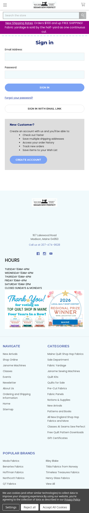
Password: (11, 67)
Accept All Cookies (55, 507)
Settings (11, 507)
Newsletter (9, 382)
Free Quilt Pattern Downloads (65, 432)
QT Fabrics (9, 484)
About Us (8, 388)
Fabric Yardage (56, 365)
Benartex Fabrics (13, 466)
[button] (44, 309)
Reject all (30, 507)
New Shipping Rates (19, 23)
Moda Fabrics (11, 461)
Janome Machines (14, 365)
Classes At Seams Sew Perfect (66, 426)
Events (7, 377)
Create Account (28, 159)
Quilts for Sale (56, 382)
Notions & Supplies (58, 400)
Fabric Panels (55, 394)
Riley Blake (52, 461)
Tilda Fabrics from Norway (62, 466)
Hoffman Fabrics (13, 472)
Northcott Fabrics (13, 478)
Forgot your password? (19, 98)
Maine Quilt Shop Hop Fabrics (65, 354)
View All (50, 484)
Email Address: (13, 49)
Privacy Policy (72, 499)
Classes (7, 371)
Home (6, 403)
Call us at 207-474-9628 (44, 245)
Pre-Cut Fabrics (57, 388)
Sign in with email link (44, 108)
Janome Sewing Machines (63, 371)
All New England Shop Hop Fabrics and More (63, 419)
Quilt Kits (52, 377)
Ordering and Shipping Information (16, 396)
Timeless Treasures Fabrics (62, 472)
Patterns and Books (59, 411)
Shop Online (10, 359)
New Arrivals (10, 354)
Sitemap (8, 409)
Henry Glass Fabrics (58, 478)
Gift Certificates (57, 438)
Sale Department (58, 359)
